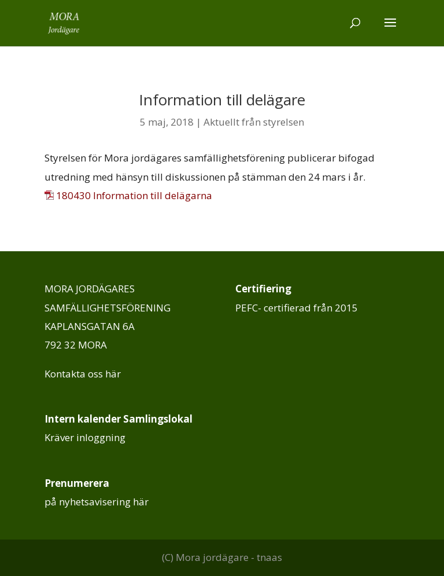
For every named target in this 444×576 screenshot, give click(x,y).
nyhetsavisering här (104, 501)
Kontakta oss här (83, 373)
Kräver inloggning (85, 437)
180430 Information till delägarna (134, 195)
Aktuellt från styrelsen (254, 122)
